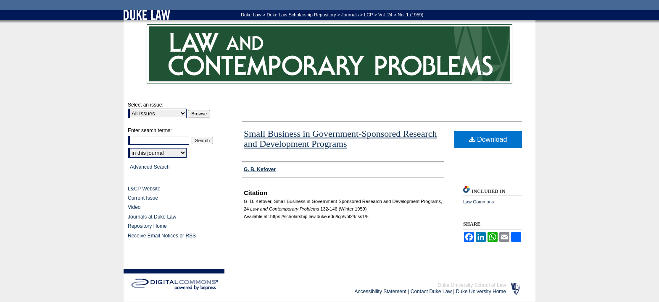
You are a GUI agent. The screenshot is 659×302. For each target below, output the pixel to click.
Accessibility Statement (380, 291)
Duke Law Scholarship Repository (301, 14)
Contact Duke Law (431, 291)
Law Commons (478, 201)
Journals (350, 14)
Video (134, 207)
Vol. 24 (385, 14)
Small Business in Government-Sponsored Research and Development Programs (340, 138)
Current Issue (143, 198)
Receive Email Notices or (162, 236)
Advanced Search (150, 167)
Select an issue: (145, 105)
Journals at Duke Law (152, 217)
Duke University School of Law (472, 285)
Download (488, 139)
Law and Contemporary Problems (329, 53)
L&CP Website (144, 189)
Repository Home (147, 226)
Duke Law (251, 14)
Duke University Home (481, 291)
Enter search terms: (150, 130)
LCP (368, 14)
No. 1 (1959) (410, 14)
